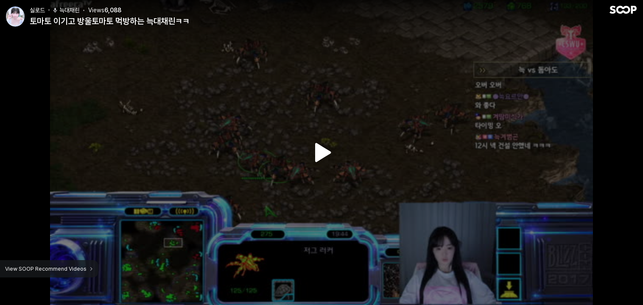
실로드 (37, 10)
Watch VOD (321, 152)
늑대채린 (66, 10)
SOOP (623, 10)
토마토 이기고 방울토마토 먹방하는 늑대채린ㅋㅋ (110, 21)
